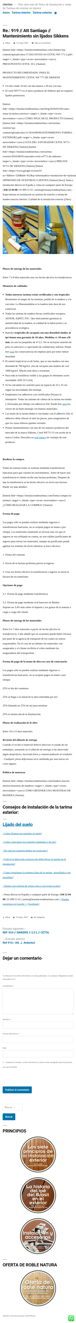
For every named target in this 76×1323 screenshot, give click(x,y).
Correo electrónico (11, 1034)
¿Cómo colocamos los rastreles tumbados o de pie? (29, 842)
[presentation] (21, 1078)
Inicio (6, 12)
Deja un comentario (43, 43)
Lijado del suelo (18, 824)
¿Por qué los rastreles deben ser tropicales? (25, 850)
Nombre (7, 1019)
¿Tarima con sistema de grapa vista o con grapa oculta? (32, 886)
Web (4, 1048)
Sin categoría (39, 917)
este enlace (40, 437)
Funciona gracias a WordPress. (23, 1316)
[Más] (55, 13)
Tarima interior (21, 12)
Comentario (8, 986)
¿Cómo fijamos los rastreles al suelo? (22, 833)
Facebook (33, 904)
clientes (8, 4)
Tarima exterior (42, 12)
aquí (12, 351)
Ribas (8, 43)
